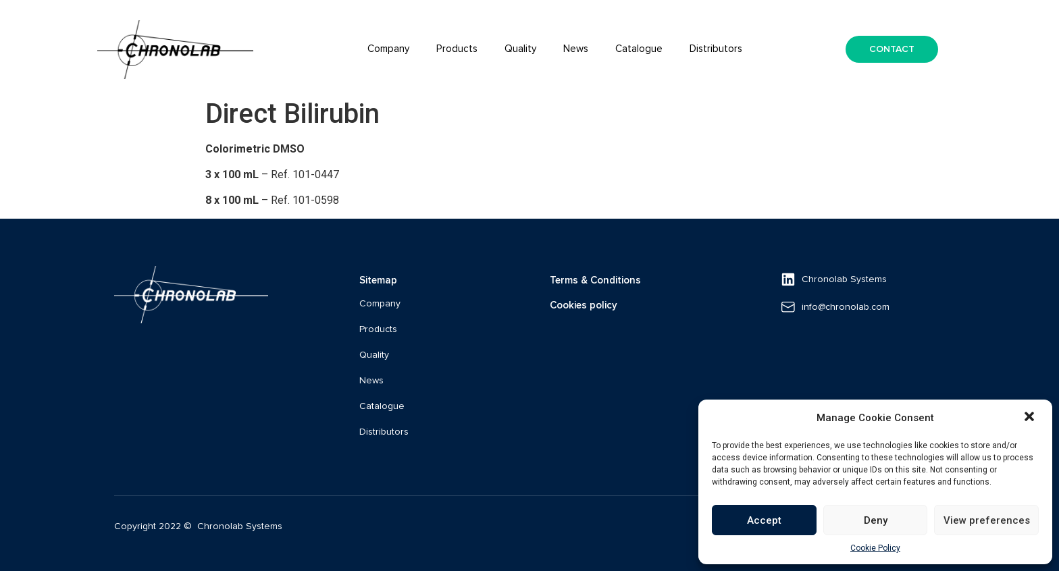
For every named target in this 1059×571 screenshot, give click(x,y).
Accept (764, 520)
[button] (1031, 418)
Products (456, 49)
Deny (875, 520)
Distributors (716, 49)
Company (388, 49)
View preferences (987, 520)
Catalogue (639, 49)
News (575, 49)
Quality (520, 49)
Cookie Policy (875, 548)
